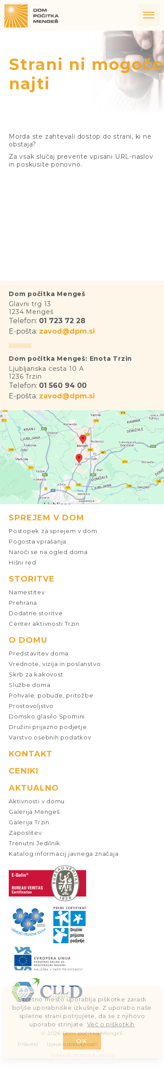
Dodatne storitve (36, 613)
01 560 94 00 (63, 385)
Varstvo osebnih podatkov (50, 737)
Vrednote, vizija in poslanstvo (55, 663)
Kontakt (30, 754)
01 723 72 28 (62, 321)
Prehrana (23, 602)
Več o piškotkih (111, 1024)
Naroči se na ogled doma (48, 551)
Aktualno (34, 788)
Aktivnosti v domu (37, 801)
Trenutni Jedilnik (34, 843)
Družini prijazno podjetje (48, 726)
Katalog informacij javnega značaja (64, 853)
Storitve (32, 579)
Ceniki (23, 771)
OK (82, 1041)
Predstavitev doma (39, 653)
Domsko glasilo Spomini (47, 716)
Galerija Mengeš (34, 811)
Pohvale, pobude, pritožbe (51, 695)
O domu (28, 640)
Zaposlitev (25, 832)
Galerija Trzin (29, 822)
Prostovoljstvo (31, 705)
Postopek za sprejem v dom (53, 530)
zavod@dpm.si (67, 331)
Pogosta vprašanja (37, 541)
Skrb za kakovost (36, 674)
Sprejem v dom (46, 518)
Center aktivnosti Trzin (44, 623)
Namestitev (27, 592)
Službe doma (30, 684)
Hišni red (22, 562)
